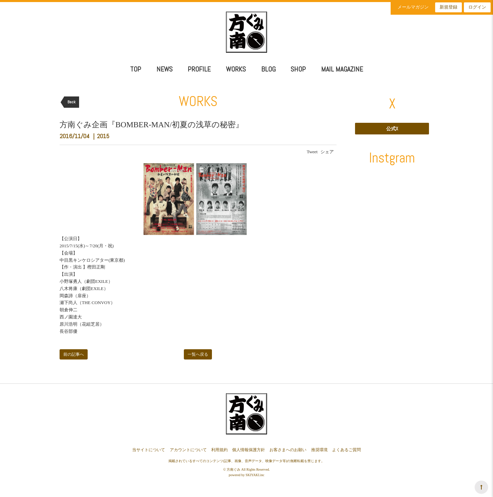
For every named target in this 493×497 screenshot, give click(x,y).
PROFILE (199, 69)
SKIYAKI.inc (254, 475)
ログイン (477, 7)
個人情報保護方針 (248, 449)
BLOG (268, 69)
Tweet (312, 151)
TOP (135, 69)
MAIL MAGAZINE (342, 69)
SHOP (298, 69)
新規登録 (448, 7)
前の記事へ (73, 354)
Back (71, 102)
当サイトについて (148, 449)
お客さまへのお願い (287, 449)
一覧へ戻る (198, 354)
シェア (327, 151)
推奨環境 (319, 449)
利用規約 (219, 449)
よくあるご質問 (346, 449)
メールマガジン (413, 7)
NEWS (164, 69)
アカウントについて (188, 449)
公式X (392, 129)
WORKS (236, 69)
